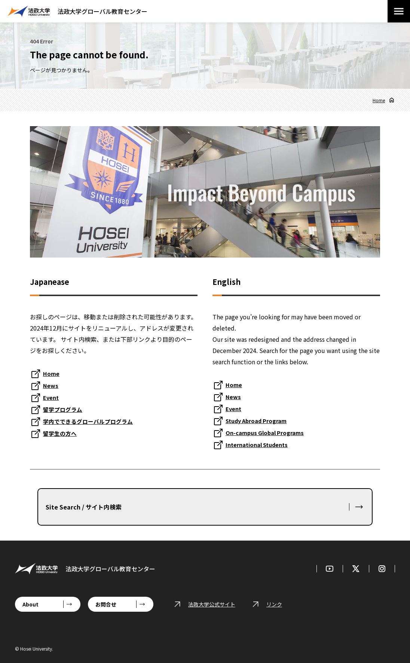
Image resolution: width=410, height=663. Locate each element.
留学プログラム (64, 409)
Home (379, 100)
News (51, 385)
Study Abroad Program (259, 420)
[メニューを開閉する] (399, 11)
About (30, 604)
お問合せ (105, 604)
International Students (260, 444)
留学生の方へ (61, 433)
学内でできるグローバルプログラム (91, 421)
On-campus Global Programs (268, 432)
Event (52, 397)
